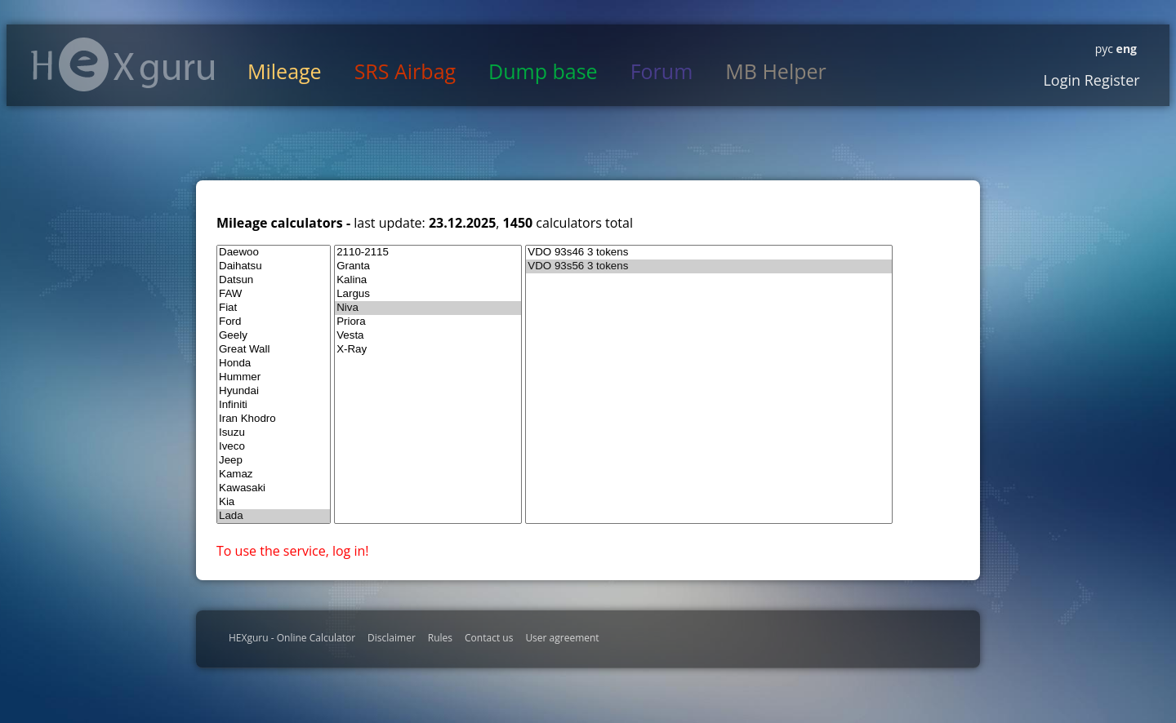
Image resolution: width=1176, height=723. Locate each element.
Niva (428, 308)
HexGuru (123, 64)
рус (1104, 48)
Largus (428, 294)
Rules (440, 638)
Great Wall (273, 350)
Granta (428, 266)
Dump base (543, 71)
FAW (273, 294)
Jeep (273, 461)
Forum (661, 71)
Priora (428, 322)
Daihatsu (273, 266)
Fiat (273, 308)
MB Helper (775, 71)
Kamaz (273, 474)
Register (1110, 80)
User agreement (562, 638)
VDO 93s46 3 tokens (709, 252)
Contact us (489, 638)
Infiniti (273, 405)
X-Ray (428, 350)
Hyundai (273, 391)
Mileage (284, 71)
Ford (273, 322)
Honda (273, 363)
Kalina (428, 280)
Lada (273, 516)
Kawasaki (273, 488)
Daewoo (273, 252)
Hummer (273, 377)
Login (1061, 80)
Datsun (273, 280)
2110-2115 (428, 252)
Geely (273, 336)
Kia (273, 502)
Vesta (428, 336)
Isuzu (273, 433)
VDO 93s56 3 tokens (709, 266)
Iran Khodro (273, 419)
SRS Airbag (405, 71)
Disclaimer (392, 638)
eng (1125, 48)
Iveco (273, 447)
